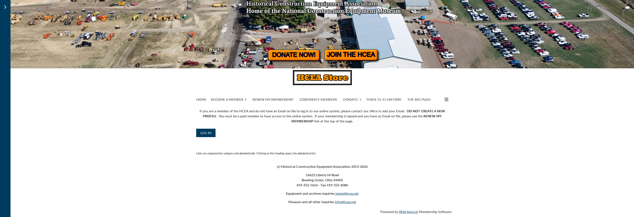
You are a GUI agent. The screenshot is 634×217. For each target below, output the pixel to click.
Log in (205, 133)
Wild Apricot (408, 212)
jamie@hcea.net (347, 193)
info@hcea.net (345, 202)
